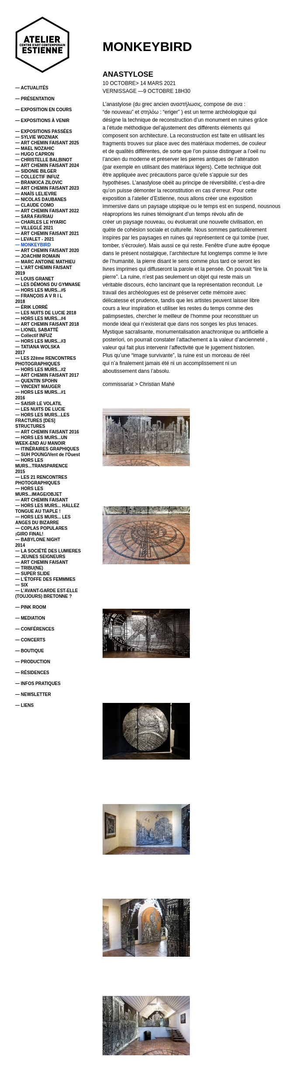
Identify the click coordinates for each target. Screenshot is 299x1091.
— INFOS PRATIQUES (38, 683)
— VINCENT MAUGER (38, 386)
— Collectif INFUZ (33, 335)
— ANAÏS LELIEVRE (36, 193)
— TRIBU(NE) (29, 568)
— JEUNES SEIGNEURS (40, 556)
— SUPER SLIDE (32, 573)
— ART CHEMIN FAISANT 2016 (47, 432)
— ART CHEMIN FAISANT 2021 (47, 233)
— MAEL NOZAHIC (34, 148)
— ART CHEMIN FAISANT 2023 (47, 188)
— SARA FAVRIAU (34, 216)
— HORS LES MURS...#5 (40, 290)
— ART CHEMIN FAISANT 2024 (47, 165)
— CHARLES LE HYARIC (40, 222)
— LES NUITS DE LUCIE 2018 (45, 312)
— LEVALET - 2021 (34, 239)
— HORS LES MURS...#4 (40, 318)
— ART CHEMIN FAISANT (41, 500)
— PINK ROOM (30, 607)
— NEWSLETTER (33, 694)
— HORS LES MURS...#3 (40, 341)
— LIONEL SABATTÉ (36, 329)
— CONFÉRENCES (34, 629)
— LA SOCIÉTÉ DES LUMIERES (48, 551)
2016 (20, 397)
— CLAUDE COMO (34, 205)
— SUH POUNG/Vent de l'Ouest (47, 454)
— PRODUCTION (32, 661)
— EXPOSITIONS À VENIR (42, 120)
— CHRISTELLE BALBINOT (43, 159)
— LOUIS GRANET (34, 278)
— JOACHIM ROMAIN (37, 256)
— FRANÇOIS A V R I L (38, 295)
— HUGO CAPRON (34, 154)
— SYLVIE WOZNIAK (36, 137)
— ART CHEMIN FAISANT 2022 (47, 210)
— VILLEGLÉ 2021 (34, 227)
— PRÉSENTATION (35, 98)
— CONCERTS (30, 640)
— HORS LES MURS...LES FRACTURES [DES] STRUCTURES (42, 421)
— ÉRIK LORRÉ (31, 307)
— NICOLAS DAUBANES (40, 199)
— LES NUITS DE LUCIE (40, 409)
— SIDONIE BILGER (35, 171)
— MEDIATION (30, 618)
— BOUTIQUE (29, 650)
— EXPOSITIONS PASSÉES (43, 131)
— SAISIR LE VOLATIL (38, 403)
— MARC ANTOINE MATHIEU (45, 261)
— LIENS (24, 705)
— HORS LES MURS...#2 (40, 369)
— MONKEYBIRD (33, 244)
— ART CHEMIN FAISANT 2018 (47, 324)
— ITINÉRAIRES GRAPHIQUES (47, 449)
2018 (20, 301)
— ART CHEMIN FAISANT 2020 (47, 250)
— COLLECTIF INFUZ (37, 176)
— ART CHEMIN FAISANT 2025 (47, 142)
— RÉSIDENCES (32, 672)
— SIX (21, 585)
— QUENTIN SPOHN (36, 380)
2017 (20, 352)
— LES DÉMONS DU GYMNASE (47, 284)
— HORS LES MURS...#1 (40, 392)
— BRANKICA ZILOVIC (38, 182)
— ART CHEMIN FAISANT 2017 (47, 375)
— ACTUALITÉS (31, 87)
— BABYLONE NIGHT (37, 539)
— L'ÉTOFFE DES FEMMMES (45, 579)
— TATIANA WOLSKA (37, 346)
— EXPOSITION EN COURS (43, 109)
